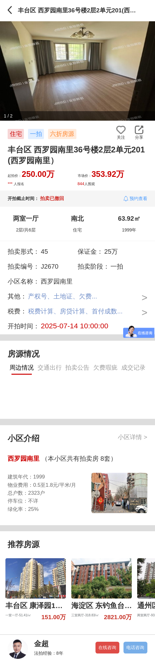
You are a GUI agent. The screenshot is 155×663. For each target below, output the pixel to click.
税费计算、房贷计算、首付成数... (75, 311)
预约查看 (138, 198)
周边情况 (22, 367)
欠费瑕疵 (105, 367)
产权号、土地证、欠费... (62, 296)
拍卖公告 (77, 367)
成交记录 (133, 367)
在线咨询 (107, 647)
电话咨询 (135, 647)
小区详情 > (132, 437)
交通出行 (50, 367)
